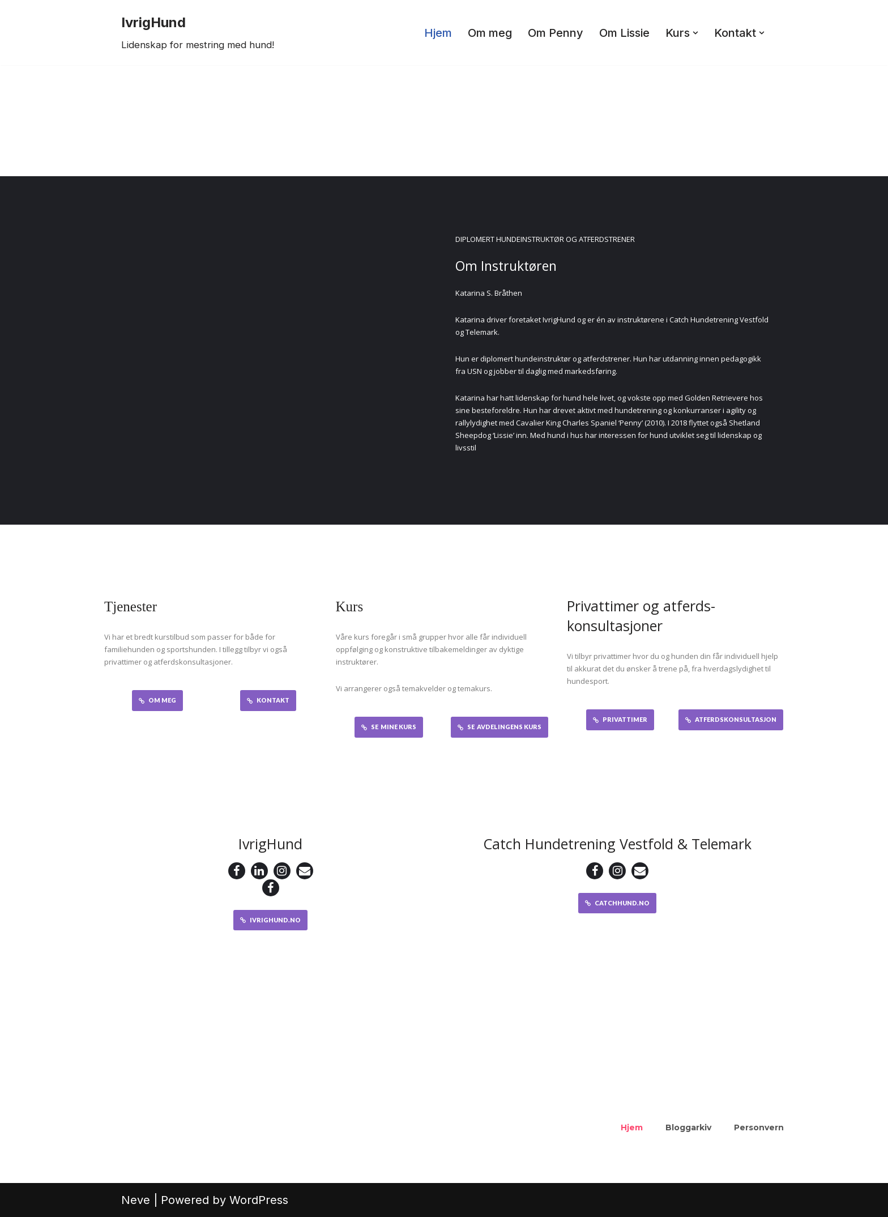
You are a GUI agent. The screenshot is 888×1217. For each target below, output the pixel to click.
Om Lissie (624, 33)
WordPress (258, 1200)
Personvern (759, 1127)
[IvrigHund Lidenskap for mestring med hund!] (197, 32)
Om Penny (555, 33)
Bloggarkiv (688, 1127)
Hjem (438, 33)
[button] (695, 33)
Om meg (490, 33)
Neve (135, 1200)
